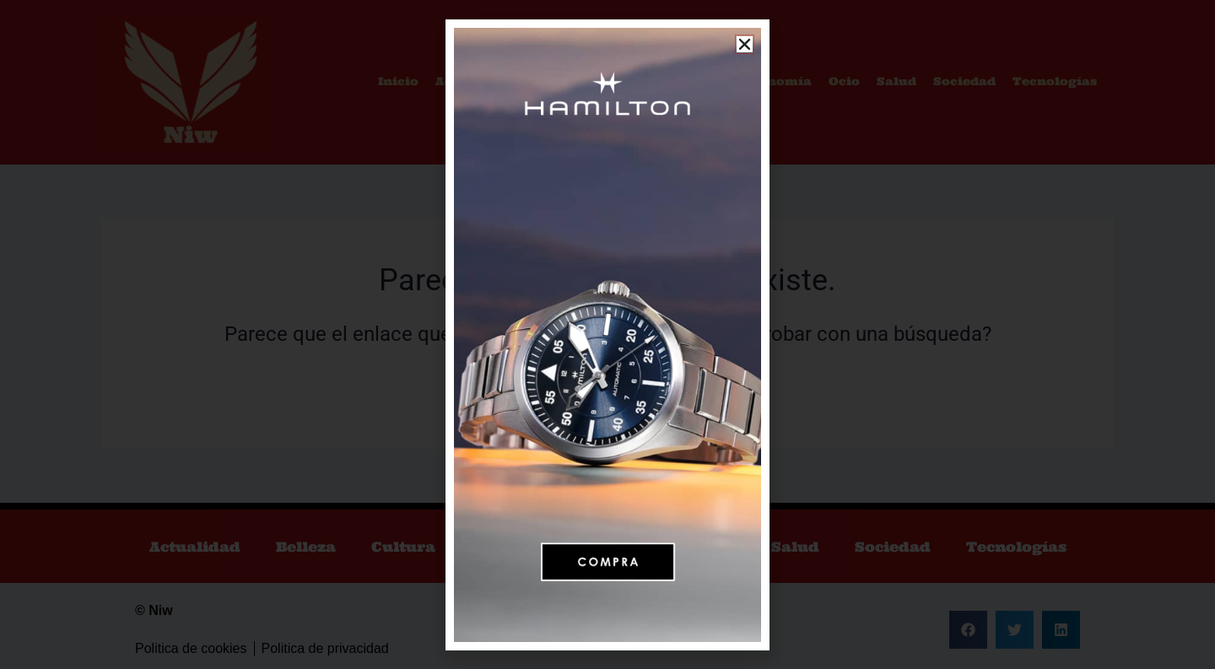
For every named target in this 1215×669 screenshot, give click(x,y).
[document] (607, 334)
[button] (745, 44)
